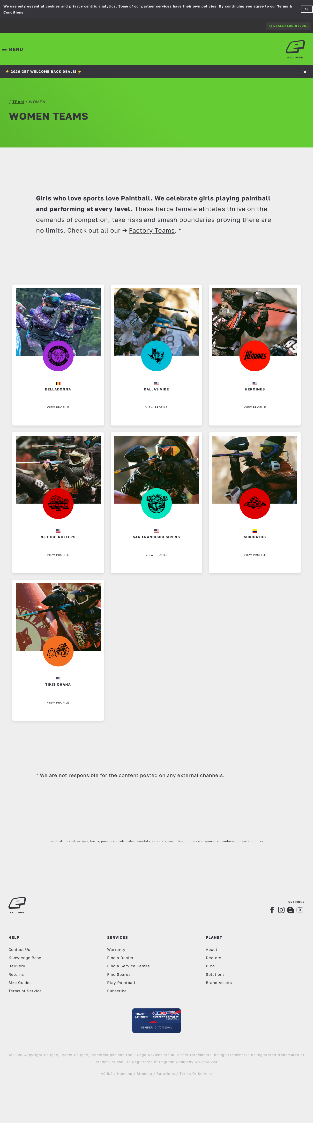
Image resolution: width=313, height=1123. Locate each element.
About (211, 949)
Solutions (215, 974)
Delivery (16, 966)
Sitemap (144, 1074)
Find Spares (119, 974)
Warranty (116, 949)
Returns (16, 974)
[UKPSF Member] (156, 1020)
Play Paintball (121, 982)
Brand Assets (219, 982)
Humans (124, 1074)
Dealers (213, 957)
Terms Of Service (195, 1074)
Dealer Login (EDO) (288, 26)
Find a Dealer (120, 957)
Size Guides (20, 982)
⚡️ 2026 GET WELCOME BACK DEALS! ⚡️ (43, 71)
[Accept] (305, 71)
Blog (210, 966)
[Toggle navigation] (12, 49)
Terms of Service (25, 991)
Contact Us (19, 949)
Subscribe (117, 991)
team (18, 101)
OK (307, 9)
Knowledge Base (24, 957)
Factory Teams (152, 230)
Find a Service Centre (128, 966)
